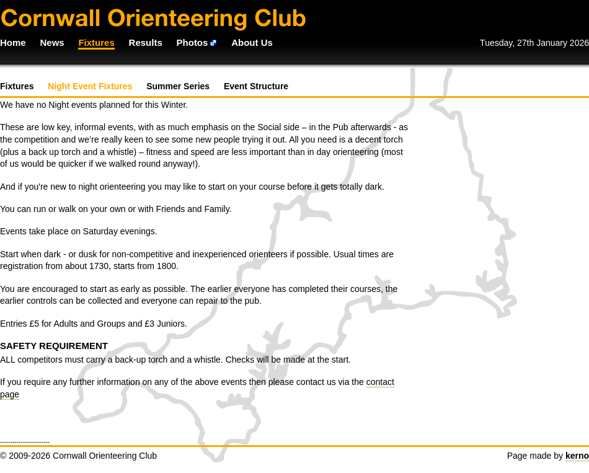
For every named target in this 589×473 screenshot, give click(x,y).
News (52, 42)
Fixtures (96, 42)
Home (13, 42)
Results (145, 42)
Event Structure (256, 86)
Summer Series (178, 86)
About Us (252, 42)
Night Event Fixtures (90, 86)
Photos (192, 42)
